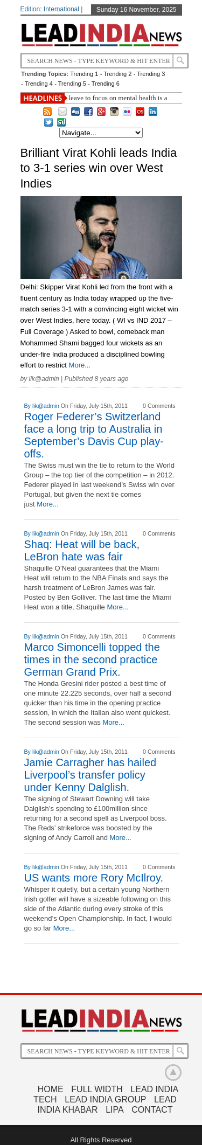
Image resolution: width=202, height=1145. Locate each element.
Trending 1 (84, 74)
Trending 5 (72, 83)
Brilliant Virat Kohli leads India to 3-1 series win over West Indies (98, 168)
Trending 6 (106, 83)
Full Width (96, 1089)
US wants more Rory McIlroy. (94, 878)
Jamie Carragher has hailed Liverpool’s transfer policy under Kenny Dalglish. (90, 775)
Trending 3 (151, 74)
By (28, 406)
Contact (151, 1109)
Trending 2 (117, 74)
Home (51, 1089)
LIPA (115, 1109)
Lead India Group (105, 1099)
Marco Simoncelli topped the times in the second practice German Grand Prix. (92, 659)
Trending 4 (39, 83)
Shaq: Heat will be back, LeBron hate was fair (82, 550)
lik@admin (44, 379)
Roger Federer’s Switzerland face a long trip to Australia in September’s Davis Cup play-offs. (94, 435)
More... (79, 365)
